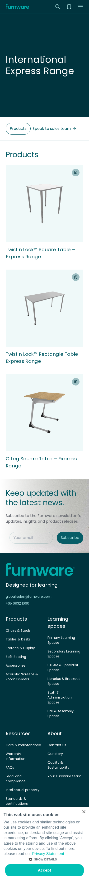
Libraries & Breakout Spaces (63, 681)
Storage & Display (20, 648)
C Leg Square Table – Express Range (41, 462)
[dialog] (44, 844)
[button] (80, 6)
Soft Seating (16, 656)
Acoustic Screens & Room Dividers (22, 677)
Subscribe (70, 537)
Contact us (56, 745)
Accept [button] (44, 870)
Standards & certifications (17, 801)
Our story (55, 753)
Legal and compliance (16, 779)
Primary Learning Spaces (61, 640)
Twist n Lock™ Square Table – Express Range (40, 253)
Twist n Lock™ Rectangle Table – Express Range (44, 357)
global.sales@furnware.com (29, 596)
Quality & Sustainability (58, 765)
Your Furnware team (64, 776)
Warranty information (15, 756)
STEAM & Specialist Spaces (62, 667)
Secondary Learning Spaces (63, 654)
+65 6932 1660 (17, 603)
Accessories (15, 665)
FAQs (10, 767)
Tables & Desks (18, 639)
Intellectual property (22, 790)
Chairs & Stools (18, 630)
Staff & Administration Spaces (59, 697)
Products (18, 128)
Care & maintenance (23, 745)
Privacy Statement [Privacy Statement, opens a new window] (48, 854)
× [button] (83, 812)
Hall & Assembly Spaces (60, 713)
